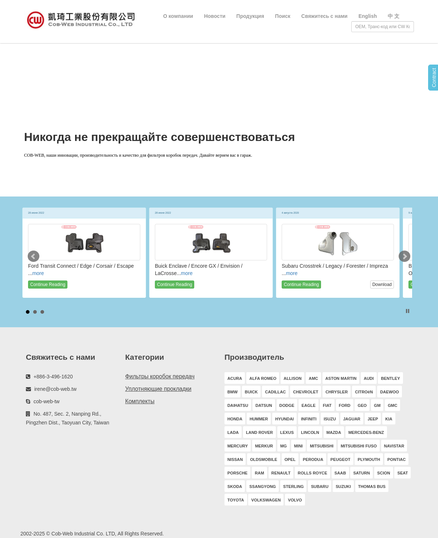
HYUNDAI (284, 419)
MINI (298, 446)
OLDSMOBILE (263, 459)
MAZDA (333, 432)
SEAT (402, 473)
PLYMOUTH (368, 459)
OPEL (290, 459)
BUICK (251, 392)
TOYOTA (235, 500)
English (368, 16)
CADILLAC (275, 392)
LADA (233, 432)
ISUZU (330, 419)
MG (283, 446)
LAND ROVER (259, 432)
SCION (383, 473)
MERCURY (237, 446)
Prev (33, 256)
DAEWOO (389, 392)
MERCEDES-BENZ (366, 432)
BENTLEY (390, 378)
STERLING (293, 486)
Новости (215, 16)
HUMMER (259, 419)
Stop (407, 311)
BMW (232, 392)
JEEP (373, 419)
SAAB (340, 473)
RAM (259, 473)
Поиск (282, 16)
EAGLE (308, 405)
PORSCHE (237, 473)
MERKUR (264, 446)
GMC (392, 405)
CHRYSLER (336, 392)
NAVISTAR (394, 446)
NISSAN (235, 459)
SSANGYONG (262, 486)
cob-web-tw (47, 401)
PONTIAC (396, 459)
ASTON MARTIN (341, 378)
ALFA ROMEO (262, 378)
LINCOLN (310, 432)
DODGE (286, 405)
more (38, 273)
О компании (178, 16)
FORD (345, 405)
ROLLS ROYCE (312, 473)
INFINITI (308, 419)
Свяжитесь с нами (324, 16)
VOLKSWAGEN (266, 500)
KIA (388, 419)
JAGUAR (351, 419)
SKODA (234, 486)
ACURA (234, 378)
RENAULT (281, 473)
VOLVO (295, 500)
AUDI (369, 378)
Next (404, 256)
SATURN (361, 473)
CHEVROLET (305, 392)
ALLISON (292, 378)
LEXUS (287, 432)
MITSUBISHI (321, 446)
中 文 (393, 16)
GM (377, 405)
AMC (313, 378)
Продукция (250, 16)
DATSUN (263, 405)
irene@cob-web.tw (55, 389)
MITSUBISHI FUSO (359, 446)
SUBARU (319, 486)
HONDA (234, 419)
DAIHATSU (237, 405)
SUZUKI (343, 486)
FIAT (327, 405)
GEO (362, 405)
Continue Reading (47, 284)
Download (382, 284)
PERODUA (313, 459)
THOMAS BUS (372, 486)
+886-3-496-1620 (53, 376)
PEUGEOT (341, 459)
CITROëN (364, 392)
